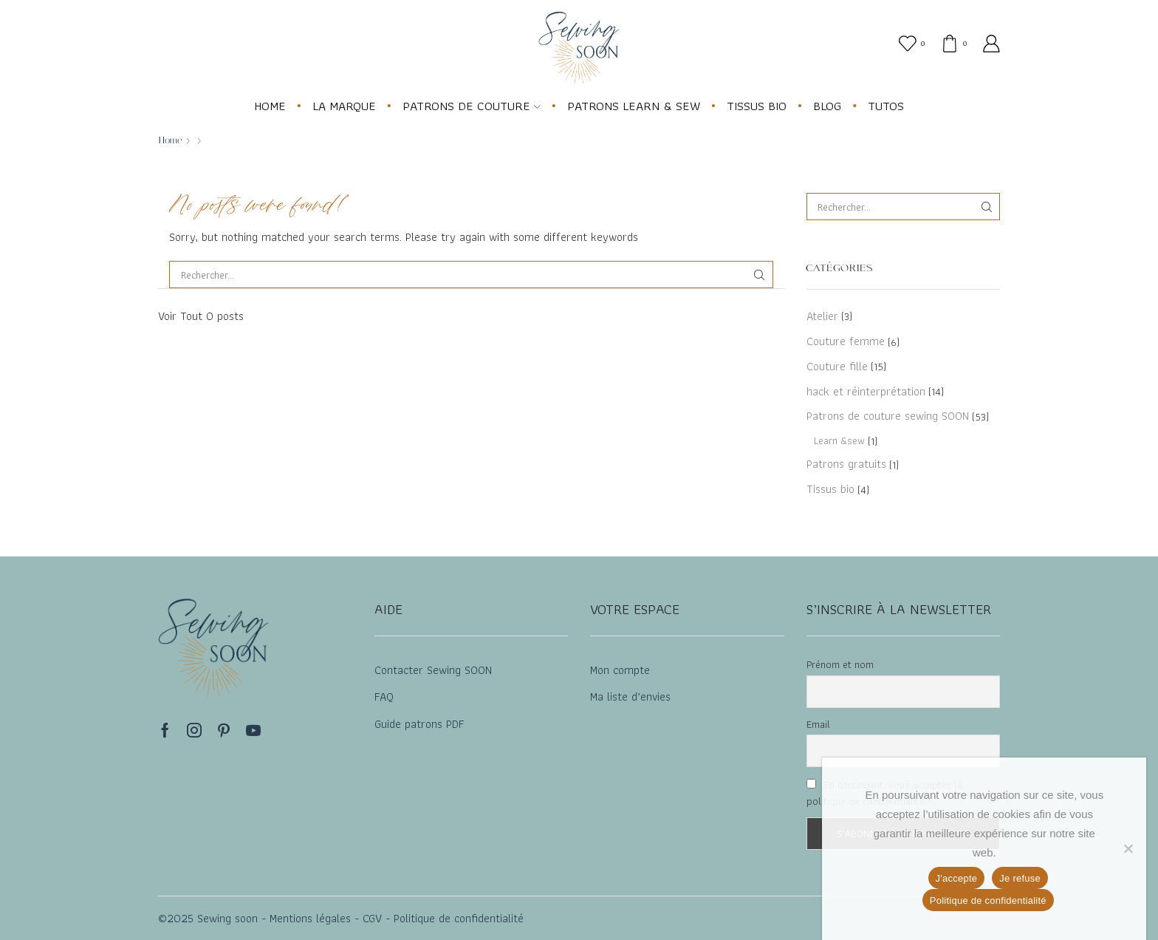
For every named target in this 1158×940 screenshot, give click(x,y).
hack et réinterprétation (865, 391)
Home (170, 140)
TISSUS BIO (757, 105)
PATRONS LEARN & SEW (633, 105)
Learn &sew (839, 440)
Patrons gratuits (846, 463)
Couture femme (845, 341)
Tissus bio (830, 489)
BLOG (827, 105)
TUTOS (886, 105)
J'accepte (957, 878)
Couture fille (837, 366)
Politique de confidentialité (459, 918)
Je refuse (1020, 878)
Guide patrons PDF (419, 724)
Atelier (822, 316)
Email (818, 724)
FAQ (384, 696)
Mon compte (620, 670)
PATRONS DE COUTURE (471, 105)
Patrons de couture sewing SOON (887, 415)
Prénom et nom (840, 664)
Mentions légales (308, 918)
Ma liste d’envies (630, 696)
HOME (270, 105)
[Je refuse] (1127, 848)
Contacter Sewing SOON (433, 670)
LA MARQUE (344, 105)
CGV (370, 918)
